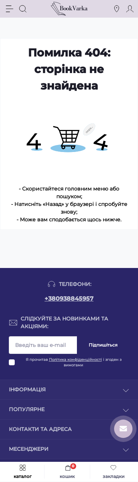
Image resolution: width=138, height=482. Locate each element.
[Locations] (116, 8)
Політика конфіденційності (75, 359)
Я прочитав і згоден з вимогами (73, 362)
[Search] (22, 8)
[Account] (130, 8)
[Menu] (9, 8)
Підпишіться (103, 345)
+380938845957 (69, 298)
